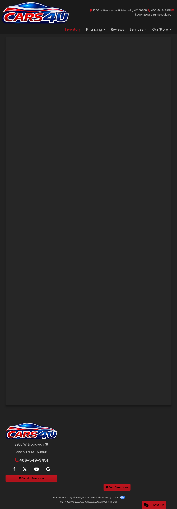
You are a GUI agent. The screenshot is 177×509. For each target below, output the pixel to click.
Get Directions (117, 487)
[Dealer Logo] (35, 12)
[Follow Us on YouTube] (36, 469)
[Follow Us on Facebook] (14, 469)
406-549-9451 (161, 10)
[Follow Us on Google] (48, 469)
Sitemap (95, 497)
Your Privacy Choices (112, 497)
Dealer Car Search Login (63, 497)
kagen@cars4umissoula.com (154, 15)
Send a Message (31, 478)
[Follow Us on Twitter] (25, 469)
